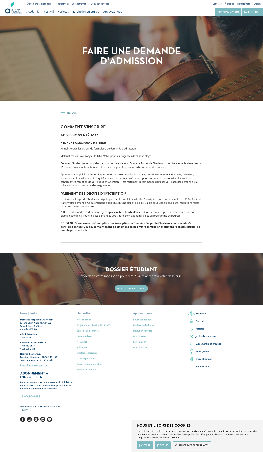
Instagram (29, 419)
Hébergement (62, 3)
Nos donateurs (140, 336)
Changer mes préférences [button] (191, 445)
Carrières (217, 3)
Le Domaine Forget (13, 8)
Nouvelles (82, 341)
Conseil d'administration (89, 363)
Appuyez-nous (112, 11)
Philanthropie (203, 366)
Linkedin (42, 419)
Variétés (63, 11)
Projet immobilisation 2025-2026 (93, 325)
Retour (71, 112)
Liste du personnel (86, 358)
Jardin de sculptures (86, 11)
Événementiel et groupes (39, 3)
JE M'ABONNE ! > (31, 396)
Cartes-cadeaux (85, 336)
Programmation (228, 12)
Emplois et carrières (87, 352)
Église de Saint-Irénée (88, 330)
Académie (33, 11)
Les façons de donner (144, 325)
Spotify (49, 419)
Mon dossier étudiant (131, 288)
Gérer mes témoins (86, 369)
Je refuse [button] (162, 445)
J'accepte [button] (144, 445)
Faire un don (252, 12)
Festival (49, 11)
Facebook (22, 419)
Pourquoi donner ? (142, 319)
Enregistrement (79, 3)
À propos (229, 3)
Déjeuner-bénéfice (100, 3)
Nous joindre (243, 3)
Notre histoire (84, 319)
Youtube (36, 419)
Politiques (82, 347)
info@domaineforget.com (34, 365)
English (257, 3)
